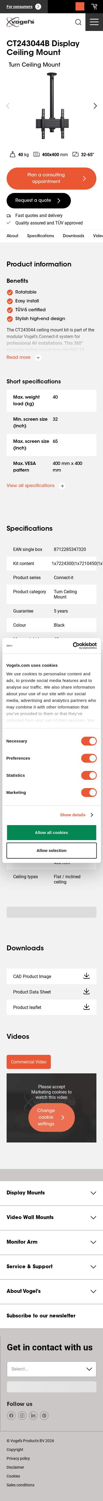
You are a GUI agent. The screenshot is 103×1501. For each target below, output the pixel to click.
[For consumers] (24, 6)
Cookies (13, 1476)
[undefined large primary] (51, 179)
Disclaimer (15, 1467)
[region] (51, 106)
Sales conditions (20, 1485)
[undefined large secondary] (39, 200)
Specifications (40, 236)
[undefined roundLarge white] (95, 106)
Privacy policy (18, 1458)
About (12, 236)
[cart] (94, 6)
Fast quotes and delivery (39, 215)
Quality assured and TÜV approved (49, 223)
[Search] (80, 7)
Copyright (15, 1449)
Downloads (73, 236)
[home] (20, 22)
